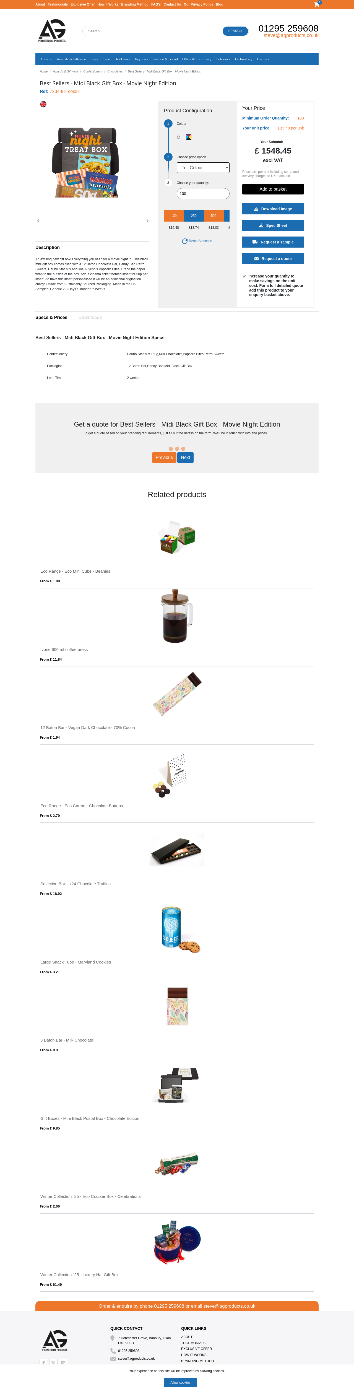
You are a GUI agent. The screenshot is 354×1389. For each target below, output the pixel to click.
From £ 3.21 (50, 972)
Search (235, 31)
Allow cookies (180, 1383)
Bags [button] (94, 59)
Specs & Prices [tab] (51, 317)
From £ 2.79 (50, 816)
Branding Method (135, 4)
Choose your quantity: (193, 183)
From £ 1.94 (50, 737)
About (40, 4)
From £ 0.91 (50, 1050)
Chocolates (115, 71)
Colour (181, 124)
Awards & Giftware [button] (71, 59)
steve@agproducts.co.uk (291, 35)
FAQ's (156, 4)
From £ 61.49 (51, 1284)
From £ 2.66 (50, 1206)
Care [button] (106, 59)
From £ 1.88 (50, 581)
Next (185, 457)
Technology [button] (243, 59)
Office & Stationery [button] (196, 59)
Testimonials (58, 4)
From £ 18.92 (51, 894)
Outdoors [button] (223, 59)
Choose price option (191, 157)
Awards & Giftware (65, 71)
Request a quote (273, 258)
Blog (219, 4)
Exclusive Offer (83, 4)
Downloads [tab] (90, 317)
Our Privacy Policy (198, 4)
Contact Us (172, 4)
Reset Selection (196, 241)
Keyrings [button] (141, 59)
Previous (164, 457)
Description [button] (47, 247)
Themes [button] (263, 59)
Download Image (273, 209)
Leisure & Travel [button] (165, 59)
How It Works (108, 4)
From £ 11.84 (51, 659)
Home (44, 71)
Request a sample (273, 242)
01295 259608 (289, 28)
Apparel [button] (46, 59)
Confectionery (92, 71)
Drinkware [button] (122, 59)
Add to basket (273, 189)
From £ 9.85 (50, 1128)
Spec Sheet (273, 225)
